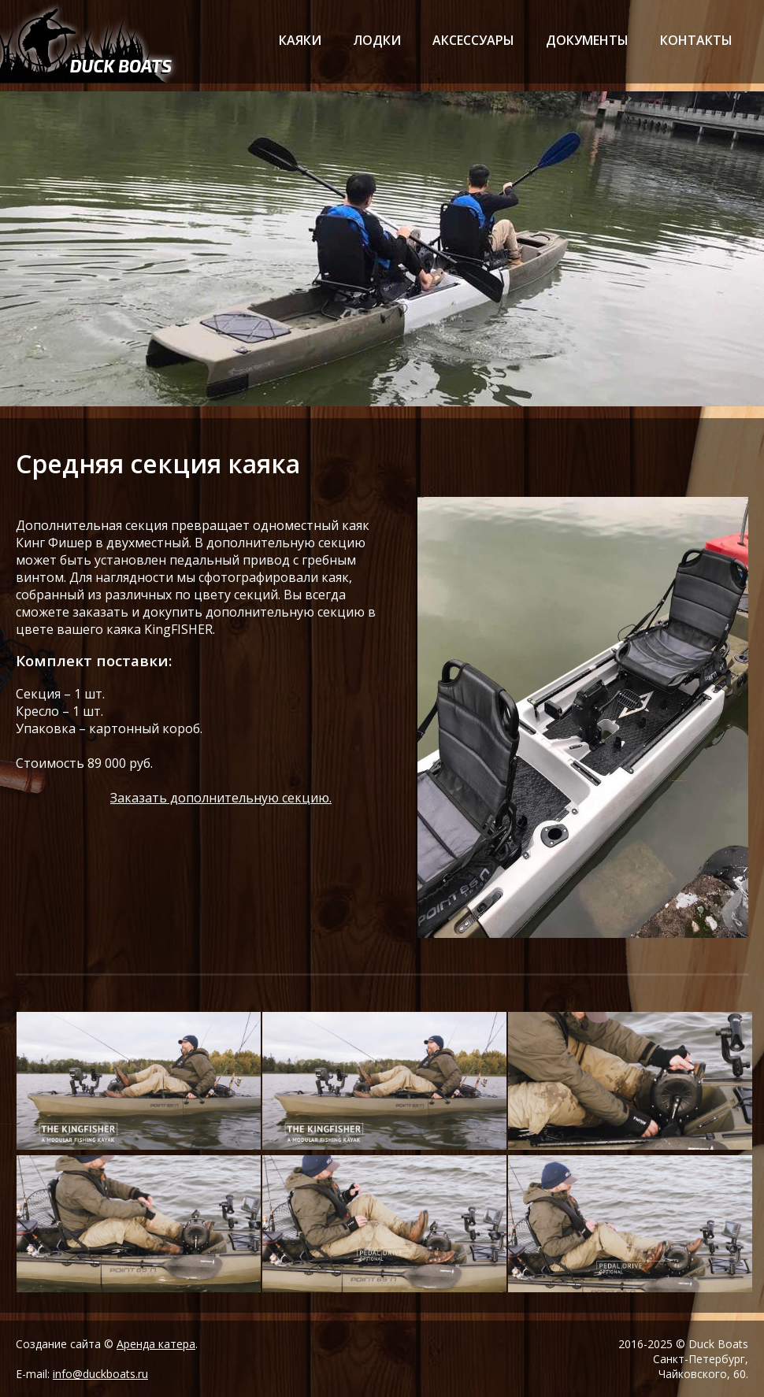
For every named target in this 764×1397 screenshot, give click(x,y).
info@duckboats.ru (100, 1373)
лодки (377, 40)
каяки (300, 40)
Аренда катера (156, 1343)
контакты (696, 40)
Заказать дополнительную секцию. (221, 797)
